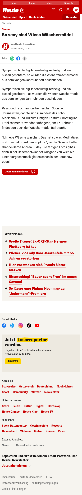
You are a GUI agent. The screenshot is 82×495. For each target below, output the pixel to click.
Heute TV (47, 411)
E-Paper (13, 3)
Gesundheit (9, 431)
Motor (38, 431)
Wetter (36, 392)
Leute (16, 406)
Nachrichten (37, 17)
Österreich (10, 17)
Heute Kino (30, 411)
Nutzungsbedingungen (45, 483)
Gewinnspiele (39, 425)
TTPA (49, 477)
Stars (5, 406)
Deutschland (45, 386)
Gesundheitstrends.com (30, 445)
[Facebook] (18, 58)
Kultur (28, 406)
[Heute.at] (11, 10)
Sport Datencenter (14, 425)
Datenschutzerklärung (15, 483)
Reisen (50, 431)
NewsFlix (68, 3)
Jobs (49, 3)
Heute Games (11, 411)
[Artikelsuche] (61, 10)
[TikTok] (29, 325)
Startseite (6, 23)
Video (61, 431)
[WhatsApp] (12, 58)
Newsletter (52, 392)
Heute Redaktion (25, 44)
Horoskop (54, 406)
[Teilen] (24, 58)
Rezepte (56, 425)
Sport (23, 17)
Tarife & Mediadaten (30, 477)
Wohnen (25, 431)
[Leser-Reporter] (53, 10)
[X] (12, 325)
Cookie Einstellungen (14, 489)
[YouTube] (37, 325)
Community (20, 392)
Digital (39, 406)
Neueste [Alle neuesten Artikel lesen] (71, 17)
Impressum (8, 477)
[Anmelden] (68, 10)
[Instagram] (21, 325)
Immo (32, 3)
